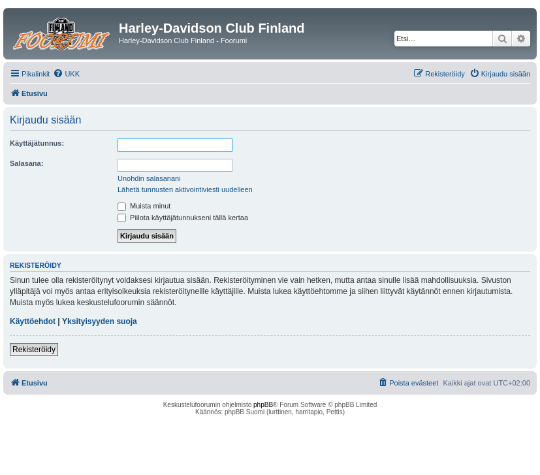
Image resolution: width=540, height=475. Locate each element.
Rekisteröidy (34, 349)
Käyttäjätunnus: (37, 143)
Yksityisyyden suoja (99, 321)
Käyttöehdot (33, 321)
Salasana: (26, 163)
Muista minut (144, 206)
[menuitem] (66, 74)
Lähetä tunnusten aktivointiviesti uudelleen (185, 189)
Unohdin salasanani (149, 178)
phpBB (263, 404)
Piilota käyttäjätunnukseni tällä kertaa (183, 217)
